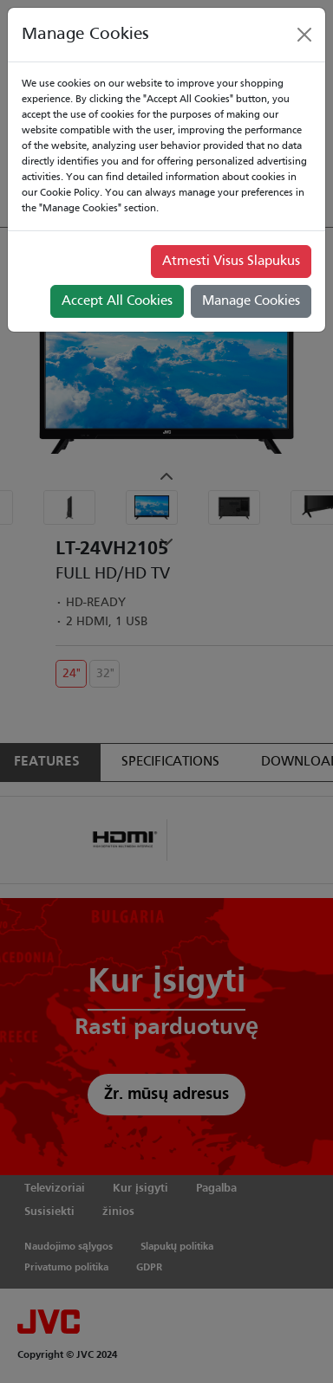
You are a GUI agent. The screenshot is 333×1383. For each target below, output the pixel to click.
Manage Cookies (251, 301)
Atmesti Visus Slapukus (231, 261)
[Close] (304, 34)
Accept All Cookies (117, 301)
